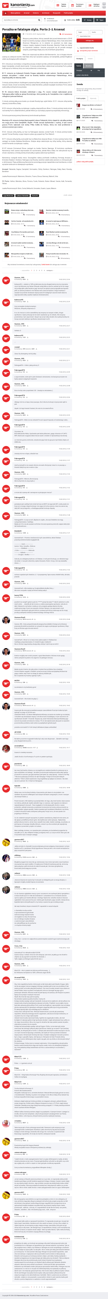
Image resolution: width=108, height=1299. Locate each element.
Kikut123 (17, 1057)
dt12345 (17, 732)
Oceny (87, 20)
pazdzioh (18, 764)
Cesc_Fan (18, 946)
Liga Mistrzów (8, 195)
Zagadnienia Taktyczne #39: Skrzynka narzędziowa (92, 116)
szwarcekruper (20, 1152)
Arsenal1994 (19, 978)
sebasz (17, 873)
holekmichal (19, 1237)
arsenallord (18, 746)
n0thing (17, 855)
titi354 (16, 681)
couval (17, 347)
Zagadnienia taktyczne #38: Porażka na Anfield (92, 139)
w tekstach (49, 18)
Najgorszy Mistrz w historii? (92, 105)
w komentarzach (51, 21)
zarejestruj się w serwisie (89, 50)
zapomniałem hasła (87, 48)
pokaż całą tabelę (82, 75)
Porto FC (35, 195)
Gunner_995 (19, 278)
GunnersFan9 (19, 617)
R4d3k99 (17, 531)
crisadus (17, 1121)
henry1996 (18, 595)
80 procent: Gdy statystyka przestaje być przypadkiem (91, 128)
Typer (100, 20)
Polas (16, 1068)
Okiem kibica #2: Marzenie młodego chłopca (91, 151)
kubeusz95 (18, 300)
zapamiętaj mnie (83, 36)
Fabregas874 (19, 370)
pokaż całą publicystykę (85, 161)
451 (66, 34)
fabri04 (17, 786)
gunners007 (19, 840)
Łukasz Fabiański (23, 195)
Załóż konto (45, 264)
